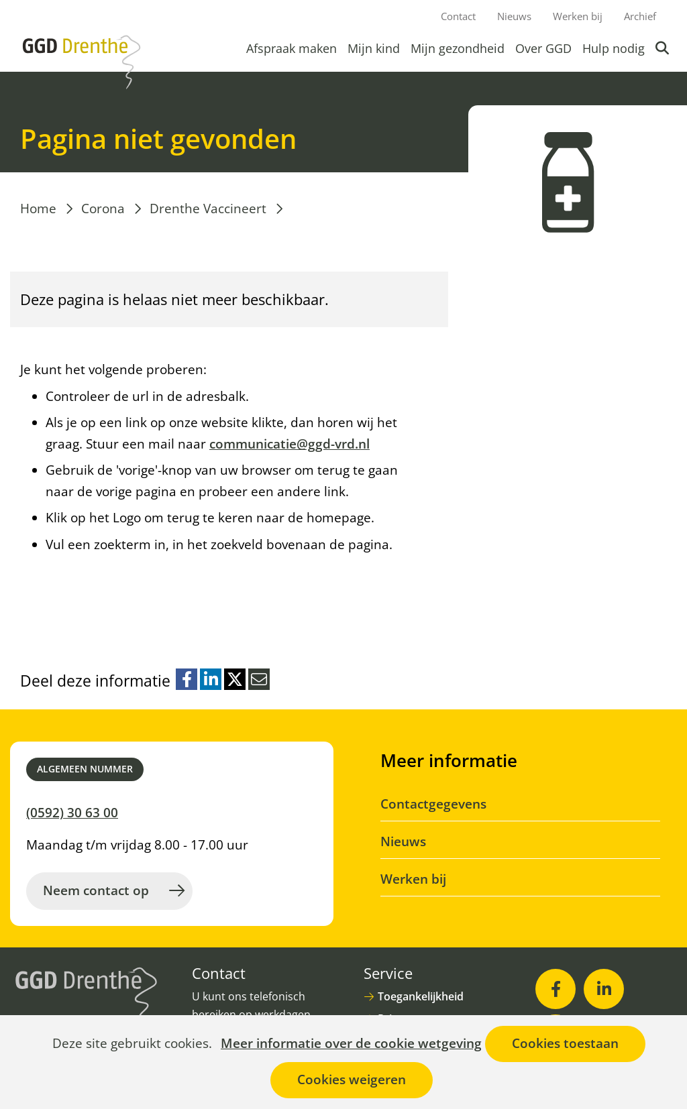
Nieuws (514, 16)
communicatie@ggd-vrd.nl (289, 444)
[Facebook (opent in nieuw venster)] (555, 989)
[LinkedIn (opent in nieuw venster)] (604, 989)
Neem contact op (96, 890)
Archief (640, 16)
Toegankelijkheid (421, 996)
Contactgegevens (433, 804)
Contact (458, 16)
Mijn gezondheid (458, 48)
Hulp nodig (613, 48)
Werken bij (577, 16)
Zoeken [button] (663, 48)
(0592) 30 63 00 (72, 812)
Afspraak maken (291, 48)
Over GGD (543, 48)
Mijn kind (374, 48)
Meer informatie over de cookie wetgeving (351, 1044)
